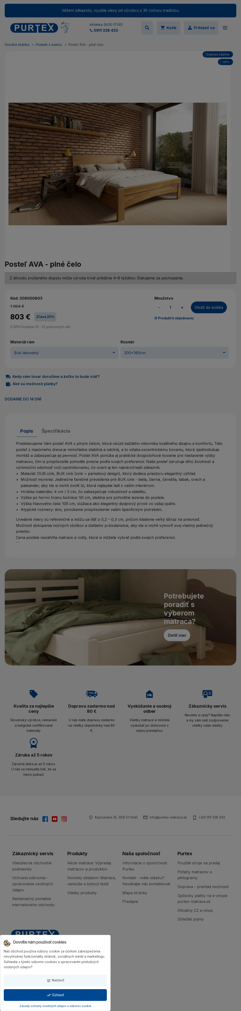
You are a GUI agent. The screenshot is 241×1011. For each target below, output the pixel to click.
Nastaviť (55, 980)
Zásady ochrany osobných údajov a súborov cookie (55, 1006)
